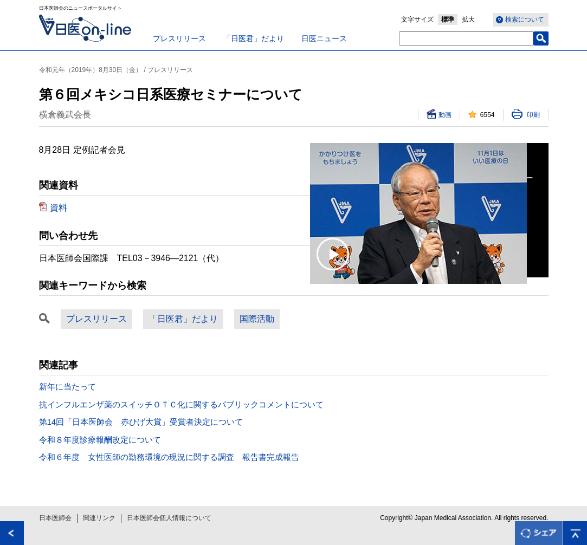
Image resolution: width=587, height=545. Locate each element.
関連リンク (99, 518)
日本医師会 (55, 518)
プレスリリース (179, 38)
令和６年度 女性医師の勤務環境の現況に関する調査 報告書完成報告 (169, 457)
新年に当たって (67, 386)
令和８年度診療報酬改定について (100, 439)
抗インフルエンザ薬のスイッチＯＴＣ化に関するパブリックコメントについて (181, 404)
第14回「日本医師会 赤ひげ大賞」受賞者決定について (141, 421)
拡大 (468, 19)
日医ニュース (324, 38)
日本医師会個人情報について (169, 518)
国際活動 (257, 318)
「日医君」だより (253, 38)
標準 (447, 19)
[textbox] (466, 38)
